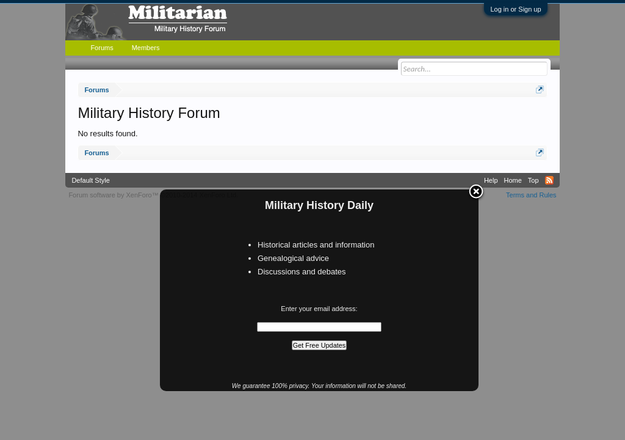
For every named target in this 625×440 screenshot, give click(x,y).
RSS (549, 180)
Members (146, 47)
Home (513, 180)
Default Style (90, 180)
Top (533, 180)
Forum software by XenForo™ (153, 195)
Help (491, 180)
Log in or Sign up (515, 9)
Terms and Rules (531, 195)
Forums (101, 47)
